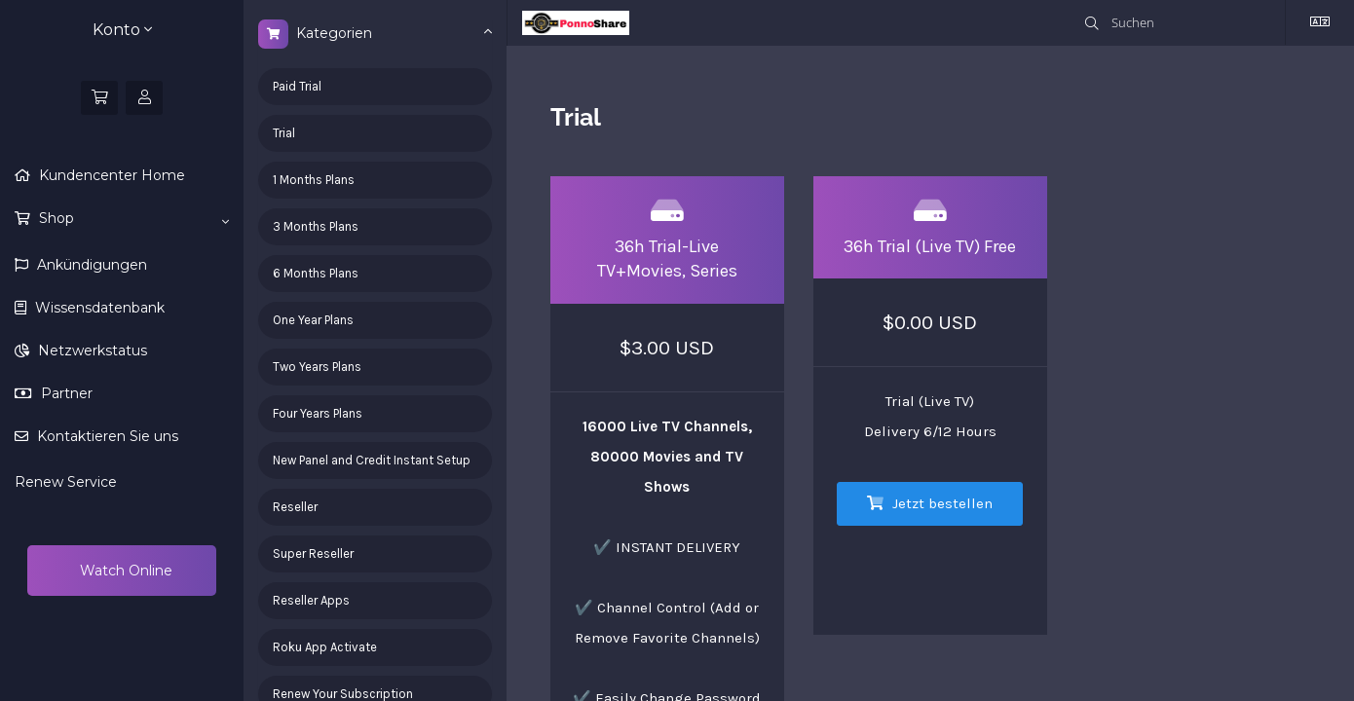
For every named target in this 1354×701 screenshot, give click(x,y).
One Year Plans (313, 320)
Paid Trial (297, 86)
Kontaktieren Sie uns (105, 436)
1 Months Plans (314, 179)
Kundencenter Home (110, 175)
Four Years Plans (317, 413)
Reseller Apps (311, 600)
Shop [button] (132, 219)
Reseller (295, 506)
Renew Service (66, 482)
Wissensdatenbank (98, 307)
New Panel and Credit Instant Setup (371, 460)
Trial (284, 133)
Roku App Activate (325, 647)
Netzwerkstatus (90, 350)
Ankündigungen (90, 265)
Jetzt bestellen (930, 503)
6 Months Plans (315, 273)
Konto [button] (122, 29)
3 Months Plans (315, 226)
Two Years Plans (317, 366)
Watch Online (124, 570)
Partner (65, 393)
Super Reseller (313, 553)
